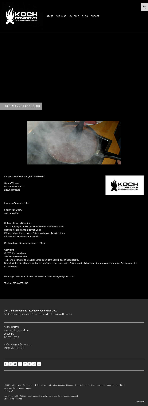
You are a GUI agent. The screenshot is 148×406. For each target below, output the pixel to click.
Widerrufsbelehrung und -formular (33, 396)
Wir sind (62, 16)
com (29, 344)
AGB (16, 396)
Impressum (8, 396)
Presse (95, 16)
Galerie (74, 16)
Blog (85, 16)
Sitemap (18, 399)
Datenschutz (9, 399)
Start (50, 16)
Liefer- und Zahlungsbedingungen (18, 388)
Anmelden (140, 402)
